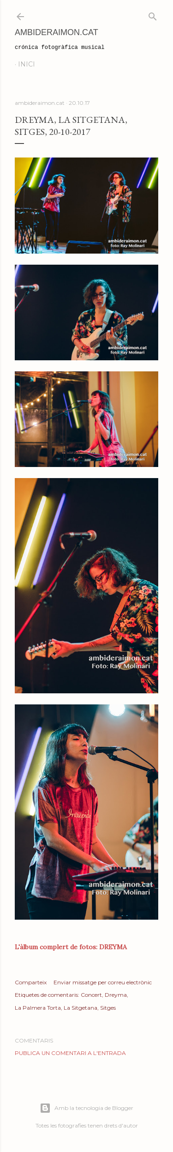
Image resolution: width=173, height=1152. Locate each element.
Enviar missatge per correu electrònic (103, 982)
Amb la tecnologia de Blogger (86, 1108)
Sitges (108, 1007)
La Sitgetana (80, 1007)
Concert (91, 994)
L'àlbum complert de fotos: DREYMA (71, 947)
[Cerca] (152, 15)
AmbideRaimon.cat (56, 32)
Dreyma (116, 994)
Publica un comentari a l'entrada (70, 1052)
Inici (26, 64)
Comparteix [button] (31, 982)
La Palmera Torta (38, 1007)
